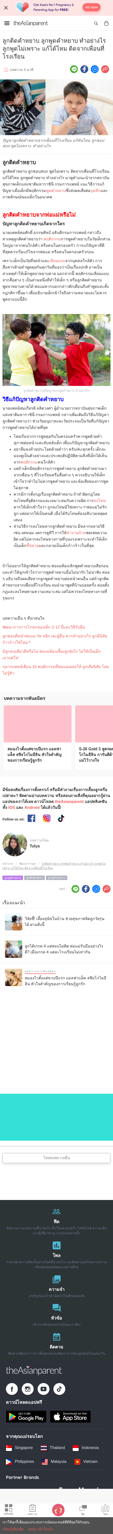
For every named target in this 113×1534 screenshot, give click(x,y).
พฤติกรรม (52, 239)
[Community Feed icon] (83, 1510)
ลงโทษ (100, 501)
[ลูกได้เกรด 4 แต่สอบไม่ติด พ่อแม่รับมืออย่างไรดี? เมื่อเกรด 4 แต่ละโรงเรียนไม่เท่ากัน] (56, 949)
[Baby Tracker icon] (58, 1510)
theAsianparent (69, 801)
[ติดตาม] (56, 1342)
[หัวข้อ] (56, 1314)
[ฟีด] (56, 1220)
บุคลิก (95, 191)
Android (32, 807)
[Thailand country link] (53, 1448)
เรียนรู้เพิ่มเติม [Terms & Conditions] (12, 1529)
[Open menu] (7, 23)
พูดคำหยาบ (56, 191)
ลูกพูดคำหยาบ (12, 877)
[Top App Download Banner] (56, 8)
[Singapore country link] (19, 1448)
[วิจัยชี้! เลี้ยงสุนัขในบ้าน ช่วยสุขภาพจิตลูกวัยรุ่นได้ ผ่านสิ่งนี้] (56, 921)
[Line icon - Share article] (74, 69)
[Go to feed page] (31, 23)
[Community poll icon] (105, 1510)
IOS (11, 807)
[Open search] (96, 23)
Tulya (35, 846)
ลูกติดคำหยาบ (34, 877)
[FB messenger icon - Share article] (95, 69)
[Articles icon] (32, 1510)
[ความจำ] (56, 1285)
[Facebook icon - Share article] (84, 69)
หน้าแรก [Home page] (7, 863)
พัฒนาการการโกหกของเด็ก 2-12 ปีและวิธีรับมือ (43, 627)
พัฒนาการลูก (27, 863)
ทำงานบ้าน (76, 533)
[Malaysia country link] (54, 1462)
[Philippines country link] (20, 1462)
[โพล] (56, 1254)
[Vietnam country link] (86, 1462)
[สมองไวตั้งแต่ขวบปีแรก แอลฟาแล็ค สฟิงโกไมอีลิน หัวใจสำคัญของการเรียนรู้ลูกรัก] (37, 723)
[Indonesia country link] (86, 1448)
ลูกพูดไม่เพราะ (56, 877)
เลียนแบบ (57, 261)
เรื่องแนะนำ (13, 902)
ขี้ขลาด (32, 546)
